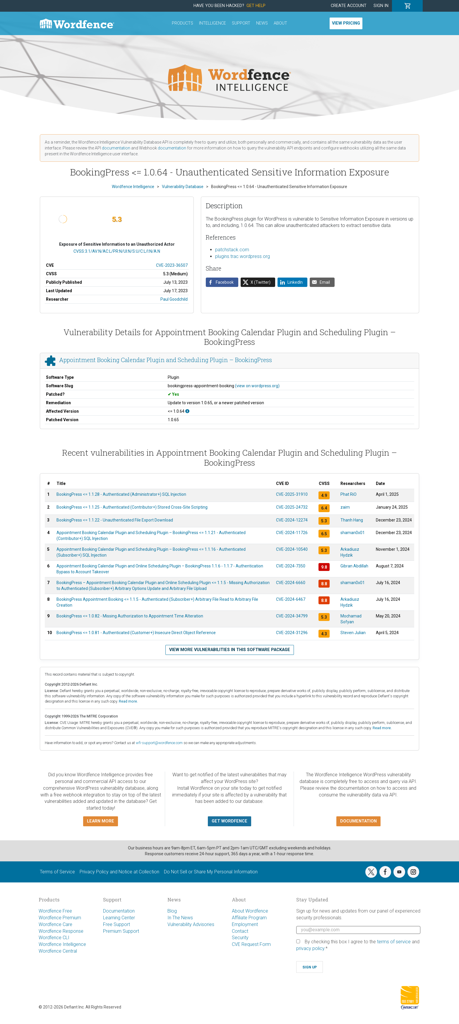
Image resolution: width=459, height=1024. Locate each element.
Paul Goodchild (174, 299)
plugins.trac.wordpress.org (242, 256)
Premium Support (121, 931)
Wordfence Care (55, 924)
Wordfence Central (58, 951)
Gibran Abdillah (354, 566)
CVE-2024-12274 (292, 520)
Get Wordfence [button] (229, 821)
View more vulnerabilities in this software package (229, 649)
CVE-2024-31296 (292, 632)
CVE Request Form (251, 944)
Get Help (256, 5)
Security (240, 937)
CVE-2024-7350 (290, 566)
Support (241, 23)
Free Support (116, 924)
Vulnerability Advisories (190, 924)
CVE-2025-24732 (292, 507)
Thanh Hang (351, 520)
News (262, 23)
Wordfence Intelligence (62, 944)
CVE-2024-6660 (290, 582)
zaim (345, 507)
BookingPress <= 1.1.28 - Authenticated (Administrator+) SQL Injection (121, 494)
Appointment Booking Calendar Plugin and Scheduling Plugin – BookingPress (165, 360)
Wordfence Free (55, 911)
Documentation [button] (358, 821)
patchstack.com (232, 249)
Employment (245, 924)
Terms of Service (57, 872)
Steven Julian (353, 632)
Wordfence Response (61, 931)
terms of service (394, 941)
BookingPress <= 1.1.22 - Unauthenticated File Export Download (114, 520)
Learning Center (119, 917)
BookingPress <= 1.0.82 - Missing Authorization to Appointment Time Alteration (129, 616)
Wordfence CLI (54, 937)
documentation (116, 148)
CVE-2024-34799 (292, 616)
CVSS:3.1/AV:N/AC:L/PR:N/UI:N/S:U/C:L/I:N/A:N (116, 251)
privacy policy (310, 948)
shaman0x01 (352, 532)
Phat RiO (348, 494)
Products (182, 23)
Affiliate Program (249, 917)
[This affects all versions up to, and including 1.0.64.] (187, 411)
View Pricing (346, 23)
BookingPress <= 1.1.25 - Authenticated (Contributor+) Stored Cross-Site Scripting (132, 507)
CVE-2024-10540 (292, 549)
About (280, 23)
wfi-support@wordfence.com (159, 743)
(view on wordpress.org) (257, 385)
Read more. (128, 701)
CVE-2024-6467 (290, 599)
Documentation (119, 911)
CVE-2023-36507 (172, 265)
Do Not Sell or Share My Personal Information (211, 872)
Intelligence (212, 23)
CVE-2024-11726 (292, 532)
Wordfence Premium (60, 917)
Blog (172, 911)
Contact (240, 931)
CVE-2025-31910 (292, 494)
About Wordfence (250, 911)
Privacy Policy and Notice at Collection (119, 872)
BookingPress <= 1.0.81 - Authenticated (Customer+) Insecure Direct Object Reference (136, 632)
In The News (180, 917)
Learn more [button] (100, 821)
